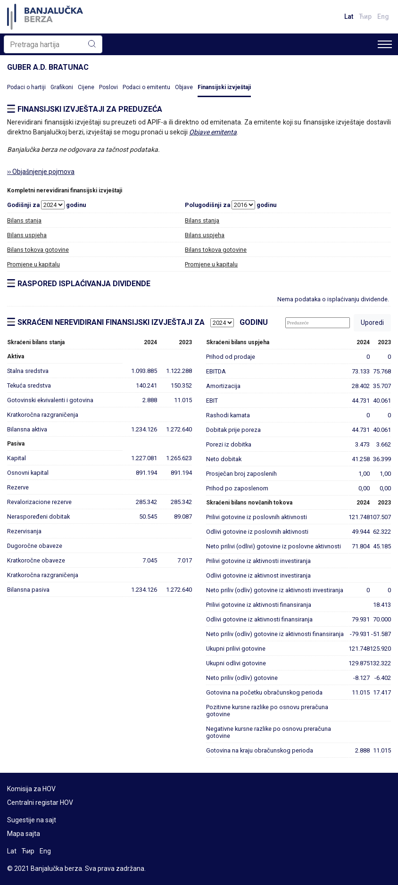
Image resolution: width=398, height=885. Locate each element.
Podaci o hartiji (26, 87)
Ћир (365, 16)
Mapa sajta (23, 833)
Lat (348, 16)
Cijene (86, 87)
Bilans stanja (24, 220)
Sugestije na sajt (31, 820)
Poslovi (108, 87)
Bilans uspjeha (27, 235)
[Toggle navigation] (385, 44)
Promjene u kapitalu (33, 264)
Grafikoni (61, 87)
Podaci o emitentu (146, 87)
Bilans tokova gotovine (38, 249)
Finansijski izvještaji (224, 87)
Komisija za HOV (31, 789)
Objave (184, 87)
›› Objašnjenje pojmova (41, 171)
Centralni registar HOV (40, 802)
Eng (383, 16)
